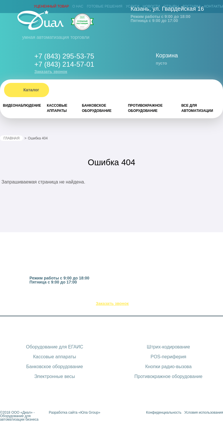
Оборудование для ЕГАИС (54, 346)
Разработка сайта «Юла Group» (74, 412)
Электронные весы (54, 376)
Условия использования (203, 412)
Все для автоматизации (197, 108)
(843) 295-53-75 (119, 296)
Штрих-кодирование (168, 346)
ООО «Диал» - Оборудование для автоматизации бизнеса (19, 415)
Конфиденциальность (163, 412)
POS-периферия (168, 356)
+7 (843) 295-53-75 (64, 56)
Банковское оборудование (97, 108)
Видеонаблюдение (22, 105)
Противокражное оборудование (145, 108)
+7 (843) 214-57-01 (64, 64)
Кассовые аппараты (57, 108)
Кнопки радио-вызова (168, 366)
